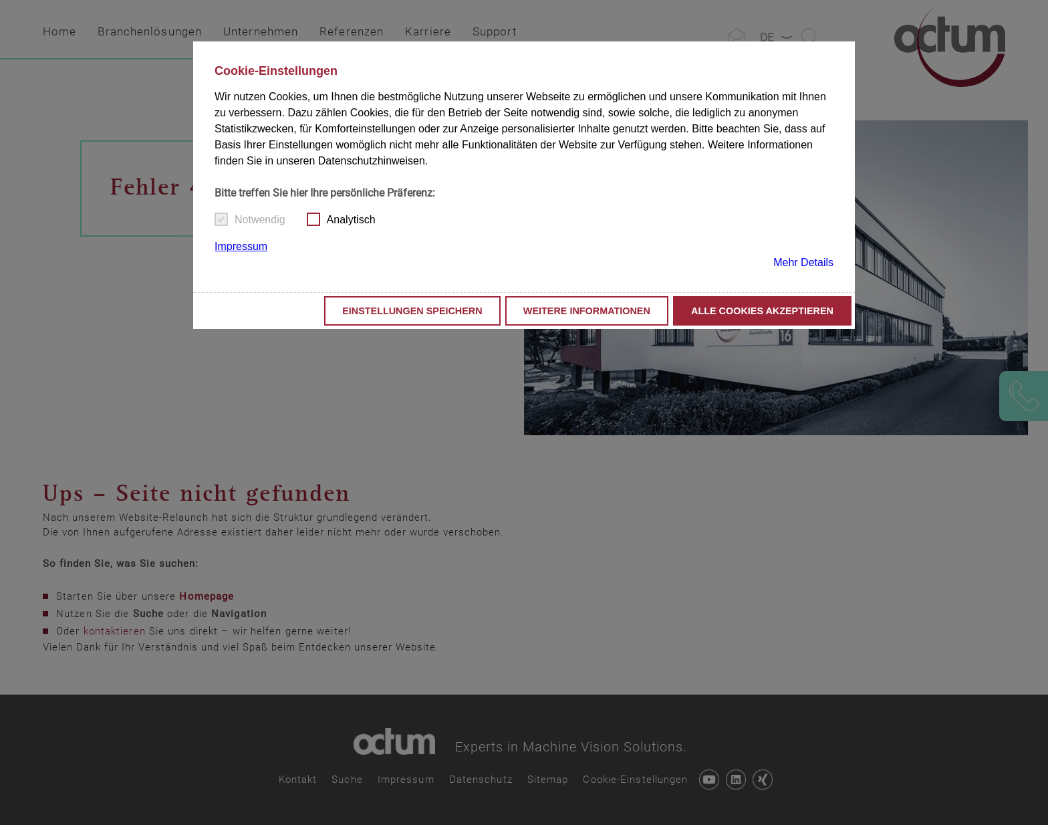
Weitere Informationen (586, 311)
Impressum (241, 246)
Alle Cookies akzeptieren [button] (762, 311)
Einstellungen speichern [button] (412, 311)
